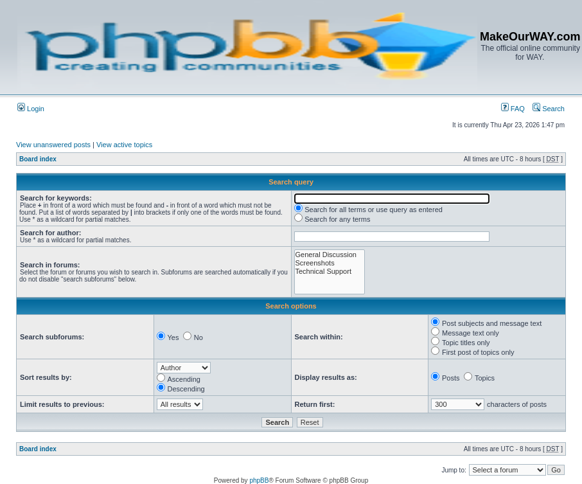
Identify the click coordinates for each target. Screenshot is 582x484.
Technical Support (329, 271)
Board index (38, 159)
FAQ (513, 108)
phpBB (259, 480)
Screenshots (329, 263)
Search (549, 108)
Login (30, 108)
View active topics (124, 144)
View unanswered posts (53, 144)
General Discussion (329, 255)
